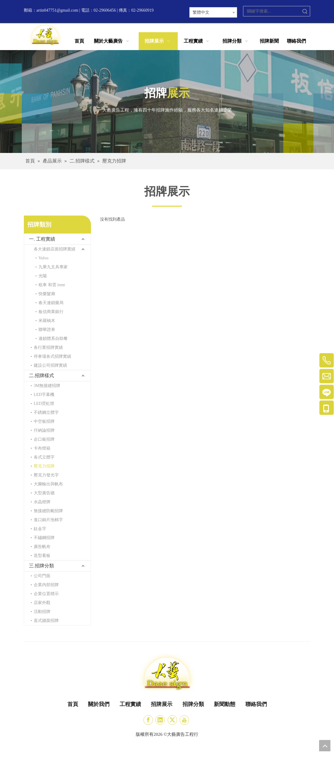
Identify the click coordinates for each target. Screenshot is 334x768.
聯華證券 (46, 329)
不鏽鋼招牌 (44, 537)
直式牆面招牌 (46, 620)
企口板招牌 (44, 439)
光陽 (42, 276)
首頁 (72, 704)
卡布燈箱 (42, 448)
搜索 (305, 11)
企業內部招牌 (46, 585)
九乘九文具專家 (53, 267)
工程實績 (130, 704)
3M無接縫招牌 (47, 385)
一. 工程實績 (42, 238)
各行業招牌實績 (48, 347)
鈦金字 (40, 529)
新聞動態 (224, 704)
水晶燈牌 (42, 502)
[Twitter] (172, 720)
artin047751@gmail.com (57, 10)
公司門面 (42, 576)
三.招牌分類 (41, 565)
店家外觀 (42, 602)
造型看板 (42, 555)
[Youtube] (184, 720)
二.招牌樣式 (41, 375)
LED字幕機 (44, 394)
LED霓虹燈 (44, 403)
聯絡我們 (256, 704)
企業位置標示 (46, 594)
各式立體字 (44, 457)
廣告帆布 (42, 546)
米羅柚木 (46, 320)
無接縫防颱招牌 (48, 511)
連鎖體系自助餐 (53, 338)
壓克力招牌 (44, 466)
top (324, 745)
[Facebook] (148, 720)
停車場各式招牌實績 (52, 356)
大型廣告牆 (44, 493)
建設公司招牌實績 (50, 365)
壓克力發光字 (46, 475)
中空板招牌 (44, 421)
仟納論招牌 (44, 430)
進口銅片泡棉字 (48, 520)
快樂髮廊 (46, 294)
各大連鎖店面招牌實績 (54, 249)
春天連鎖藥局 (51, 303)
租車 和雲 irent (51, 285)
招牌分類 (193, 704)
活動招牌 (42, 611)
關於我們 (98, 704)
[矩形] (167, 206)
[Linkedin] (160, 720)
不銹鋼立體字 (46, 412)
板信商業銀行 (51, 311)
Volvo (43, 258)
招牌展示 (161, 704)
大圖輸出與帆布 (48, 484)
